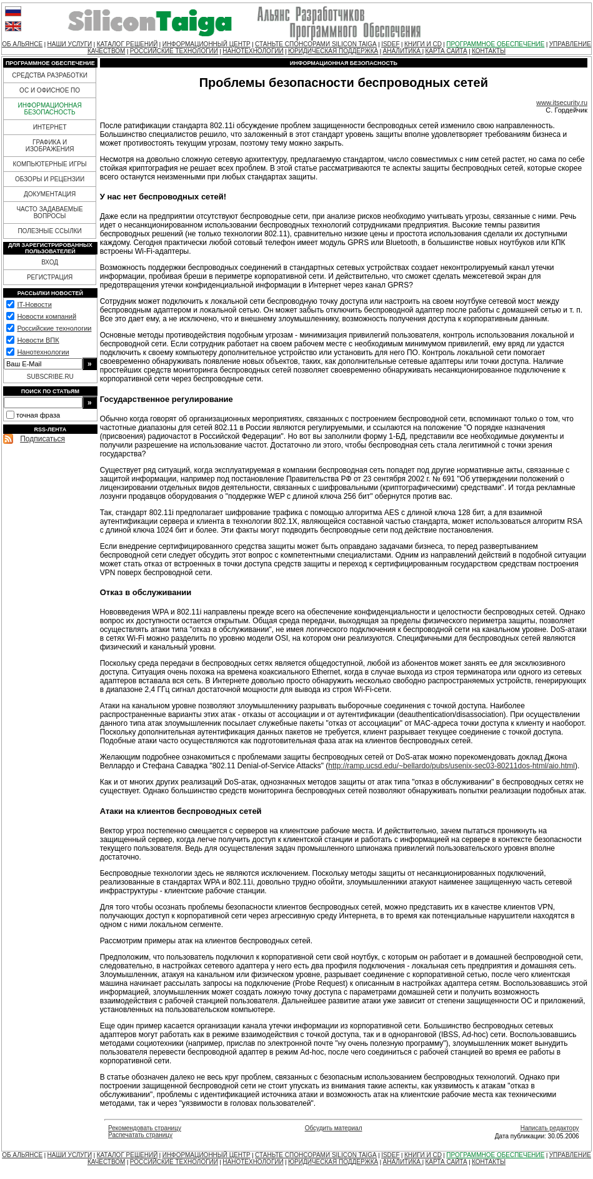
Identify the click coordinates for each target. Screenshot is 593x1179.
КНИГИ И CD (423, 44)
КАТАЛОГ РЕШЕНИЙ (127, 44)
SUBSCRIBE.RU (50, 376)
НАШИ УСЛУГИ (69, 44)
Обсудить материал (333, 1128)
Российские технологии (54, 328)
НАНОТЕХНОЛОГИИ (252, 51)
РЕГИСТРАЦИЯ (49, 277)
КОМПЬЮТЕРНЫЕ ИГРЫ (49, 164)
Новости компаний (46, 316)
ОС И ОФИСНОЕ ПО (49, 90)
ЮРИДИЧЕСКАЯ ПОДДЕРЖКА (333, 51)
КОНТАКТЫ (489, 51)
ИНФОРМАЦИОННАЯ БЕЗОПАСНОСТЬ (50, 109)
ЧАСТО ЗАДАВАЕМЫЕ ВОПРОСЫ (49, 212)
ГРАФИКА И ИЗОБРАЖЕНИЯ (50, 146)
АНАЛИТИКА (402, 51)
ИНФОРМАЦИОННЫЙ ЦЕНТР (206, 44)
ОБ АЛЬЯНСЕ (22, 44)
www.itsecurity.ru (561, 102)
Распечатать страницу (140, 1134)
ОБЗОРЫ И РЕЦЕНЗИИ (49, 179)
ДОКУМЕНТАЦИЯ (50, 194)
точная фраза (38, 415)
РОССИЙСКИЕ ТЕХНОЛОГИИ (174, 51)
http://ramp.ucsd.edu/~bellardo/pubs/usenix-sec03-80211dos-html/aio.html (451, 765)
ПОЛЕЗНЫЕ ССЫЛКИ (49, 231)
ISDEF (390, 44)
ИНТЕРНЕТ (50, 127)
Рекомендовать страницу (144, 1128)
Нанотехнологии (43, 352)
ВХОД (49, 262)
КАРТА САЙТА (446, 51)
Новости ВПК (38, 340)
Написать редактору (550, 1128)
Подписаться (42, 438)
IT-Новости (34, 304)
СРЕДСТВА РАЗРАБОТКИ (49, 75)
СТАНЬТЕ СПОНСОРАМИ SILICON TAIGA (316, 44)
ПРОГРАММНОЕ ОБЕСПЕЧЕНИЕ (495, 44)
